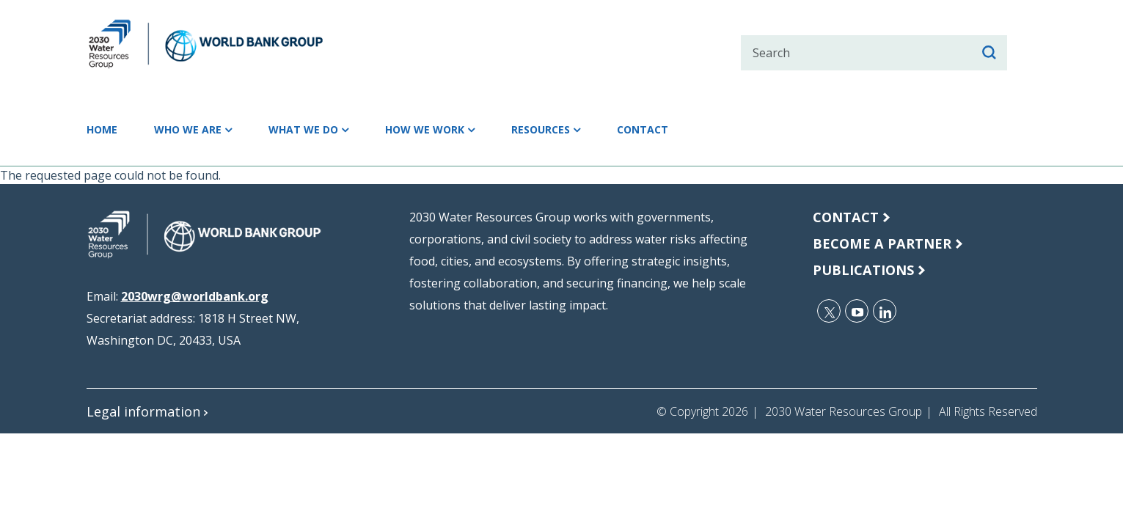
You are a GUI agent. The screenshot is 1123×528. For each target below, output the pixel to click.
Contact (739, 130)
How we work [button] (484, 130)
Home (107, 130)
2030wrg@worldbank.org (194, 296)
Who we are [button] (207, 130)
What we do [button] (342, 130)
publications (869, 269)
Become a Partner (887, 243)
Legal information (149, 411)
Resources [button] (620, 130)
